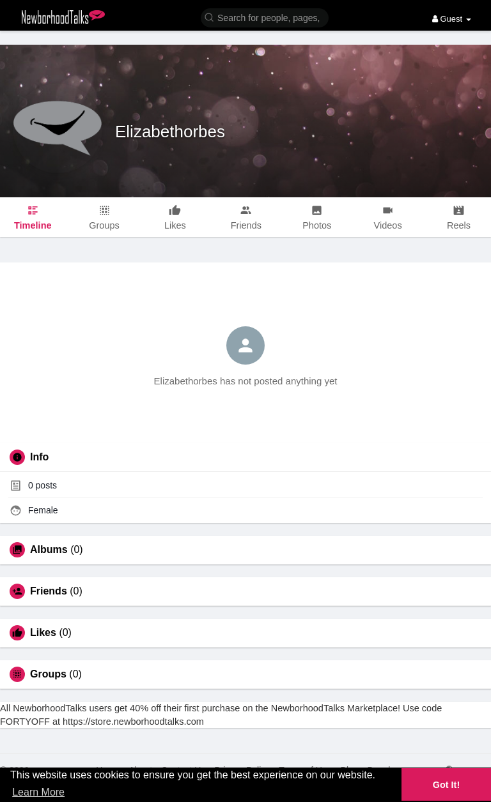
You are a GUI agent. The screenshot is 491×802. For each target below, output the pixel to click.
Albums (49, 550)
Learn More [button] (38, 792)
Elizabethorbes (170, 131)
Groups (48, 674)
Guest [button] (451, 19)
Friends (48, 591)
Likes (43, 633)
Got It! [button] (446, 785)
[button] (264, 16)
